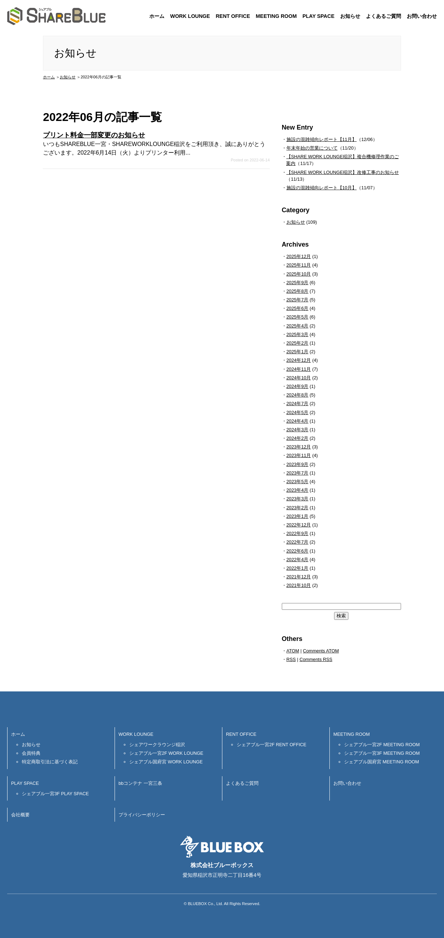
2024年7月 (297, 403)
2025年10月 (298, 274)
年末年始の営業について (312, 148)
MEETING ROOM (276, 16)
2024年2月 (297, 438)
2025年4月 (297, 326)
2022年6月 (297, 551)
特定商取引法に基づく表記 (50, 761)
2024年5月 (297, 412)
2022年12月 (298, 525)
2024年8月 (297, 395)
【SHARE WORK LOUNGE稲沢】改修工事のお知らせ (342, 172)
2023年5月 (297, 481)
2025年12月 (298, 256)
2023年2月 (297, 507)
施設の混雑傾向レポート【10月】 (321, 187)
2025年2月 (297, 343)
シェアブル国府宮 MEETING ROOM (381, 761)
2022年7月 (297, 542)
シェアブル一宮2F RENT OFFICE (272, 744)
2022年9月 (297, 533)
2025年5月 (297, 317)
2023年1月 (297, 516)
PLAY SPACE (318, 16)
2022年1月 (297, 568)
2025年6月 (297, 308)
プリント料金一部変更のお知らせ (94, 135)
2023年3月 (297, 498)
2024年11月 (298, 369)
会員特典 (31, 753)
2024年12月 (298, 360)
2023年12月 (298, 446)
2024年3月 (297, 429)
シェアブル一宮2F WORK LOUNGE (166, 753)
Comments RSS (315, 659)
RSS (291, 659)
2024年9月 (297, 386)
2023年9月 (297, 464)
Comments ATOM (321, 650)
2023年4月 (297, 490)
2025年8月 (297, 291)
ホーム (156, 16)
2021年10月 (298, 585)
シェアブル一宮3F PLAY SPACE (55, 793)
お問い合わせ (422, 16)
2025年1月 (297, 351)
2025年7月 (297, 299)
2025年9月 (297, 282)
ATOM (292, 650)
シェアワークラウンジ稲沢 (157, 744)
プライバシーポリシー (142, 814)
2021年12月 (298, 576)
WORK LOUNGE (190, 16)
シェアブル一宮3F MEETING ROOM (382, 753)
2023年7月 (297, 473)
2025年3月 (297, 334)
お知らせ (350, 16)
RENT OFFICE (233, 16)
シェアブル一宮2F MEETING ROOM (382, 744)
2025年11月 (298, 265)
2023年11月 (298, 455)
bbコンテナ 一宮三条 (140, 783)
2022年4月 (297, 559)
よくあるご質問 (383, 16)
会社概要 (20, 814)
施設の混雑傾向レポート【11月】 (321, 139)
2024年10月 (298, 377)
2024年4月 (297, 421)
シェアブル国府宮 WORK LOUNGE (166, 761)
